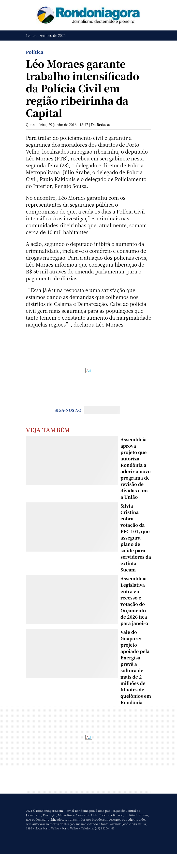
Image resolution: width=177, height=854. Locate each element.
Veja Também (48, 429)
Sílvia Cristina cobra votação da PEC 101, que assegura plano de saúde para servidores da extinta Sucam (135, 537)
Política (34, 52)
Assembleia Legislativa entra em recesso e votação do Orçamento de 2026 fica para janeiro (134, 600)
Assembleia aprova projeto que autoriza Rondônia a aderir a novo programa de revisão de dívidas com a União (135, 468)
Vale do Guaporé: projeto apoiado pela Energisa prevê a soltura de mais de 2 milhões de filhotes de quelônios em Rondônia (135, 667)
